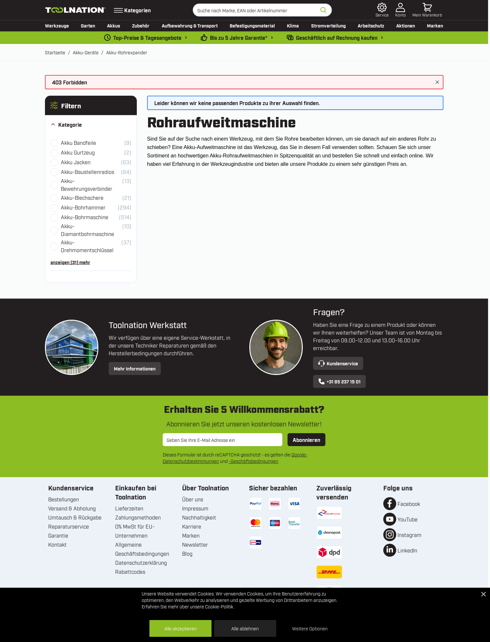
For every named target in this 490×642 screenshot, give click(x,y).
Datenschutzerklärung (141, 562)
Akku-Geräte (86, 52)
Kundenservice (338, 363)
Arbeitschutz (371, 25)
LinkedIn (407, 550)
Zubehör (140, 25)
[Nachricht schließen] (437, 82)
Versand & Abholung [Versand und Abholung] (72, 508)
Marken (435, 25)
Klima (293, 25)
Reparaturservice (68, 526)
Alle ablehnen (245, 628)
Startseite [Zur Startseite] (55, 52)
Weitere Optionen (310, 628)
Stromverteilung (328, 25)
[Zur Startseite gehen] (75, 10)
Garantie (58, 535)
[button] (91, 105)
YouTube (407, 519)
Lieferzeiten (129, 508)
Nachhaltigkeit (199, 517)
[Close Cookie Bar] (483, 594)
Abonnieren (306, 439)
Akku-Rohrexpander (126, 52)
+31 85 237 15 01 (339, 381)
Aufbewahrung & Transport (190, 25)
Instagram (409, 534)
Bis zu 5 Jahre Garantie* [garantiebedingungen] (238, 37)
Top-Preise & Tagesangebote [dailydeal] (147, 37)
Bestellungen (63, 499)
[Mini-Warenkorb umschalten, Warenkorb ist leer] (427, 10)
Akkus (113, 25)
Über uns (192, 499)
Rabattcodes (130, 571)
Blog (187, 553)
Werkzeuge (57, 25)
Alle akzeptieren (180, 628)
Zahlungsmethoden (138, 517)
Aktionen (405, 25)
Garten (88, 25)
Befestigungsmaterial (252, 25)
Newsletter (195, 544)
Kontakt (57, 544)
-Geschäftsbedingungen (253, 461)
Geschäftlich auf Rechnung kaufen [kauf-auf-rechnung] (336, 37)
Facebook (408, 503)
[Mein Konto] (400, 10)
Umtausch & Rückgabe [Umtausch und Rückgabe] (75, 517)
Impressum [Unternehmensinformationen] (195, 508)
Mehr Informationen (135, 368)
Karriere (191, 526)
